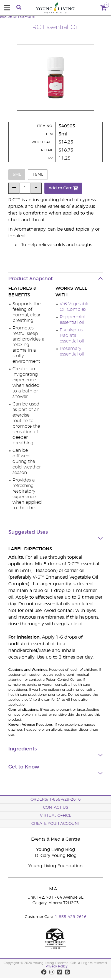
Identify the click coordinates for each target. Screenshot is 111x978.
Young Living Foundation (55, 866)
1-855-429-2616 (71, 917)
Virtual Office (55, 816)
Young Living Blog (55, 849)
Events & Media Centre (55, 839)
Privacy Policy (56, 966)
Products (6, 17)
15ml (37, 175)
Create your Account (55, 824)
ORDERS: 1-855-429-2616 (56, 799)
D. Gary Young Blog (56, 855)
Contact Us (55, 808)
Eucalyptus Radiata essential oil (72, 335)
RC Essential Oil (24, 17)
